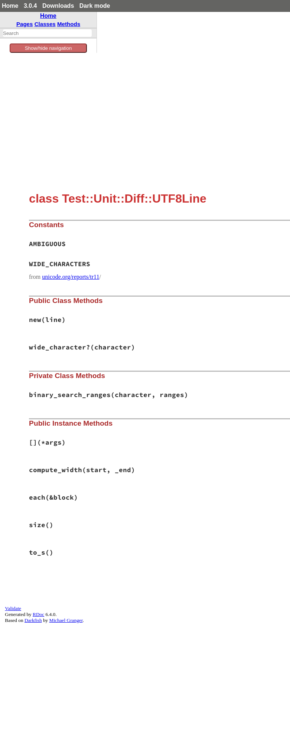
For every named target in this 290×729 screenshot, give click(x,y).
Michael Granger (66, 620)
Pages (24, 24)
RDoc (38, 614)
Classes (45, 24)
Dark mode (94, 6)
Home (10, 6)
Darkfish (33, 620)
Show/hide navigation (48, 48)
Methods (68, 24)
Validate (13, 608)
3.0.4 (30, 6)
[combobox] (47, 33)
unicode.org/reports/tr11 (70, 277)
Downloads (58, 6)
